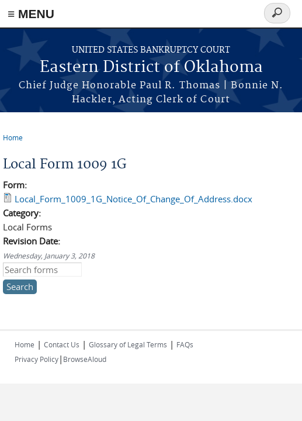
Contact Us (61, 344)
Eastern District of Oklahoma (151, 67)
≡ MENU (31, 13)
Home (13, 137)
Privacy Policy (36, 359)
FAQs (184, 344)
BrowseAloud (84, 359)
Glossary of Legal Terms (128, 344)
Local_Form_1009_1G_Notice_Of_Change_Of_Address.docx (133, 199)
